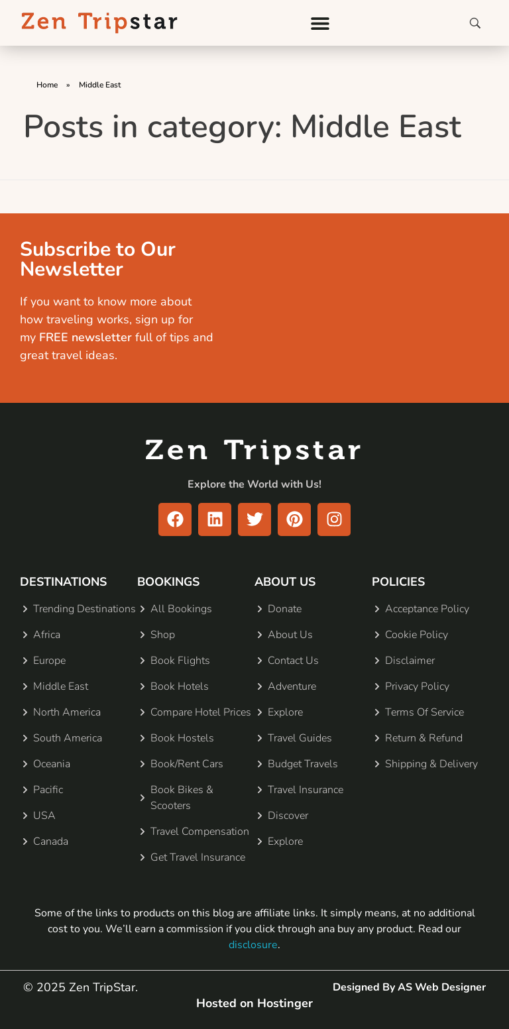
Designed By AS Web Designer (409, 987)
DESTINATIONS (63, 582)
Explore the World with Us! (254, 484)
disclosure (253, 945)
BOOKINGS (168, 582)
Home (47, 85)
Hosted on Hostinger (254, 1003)
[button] (320, 23)
